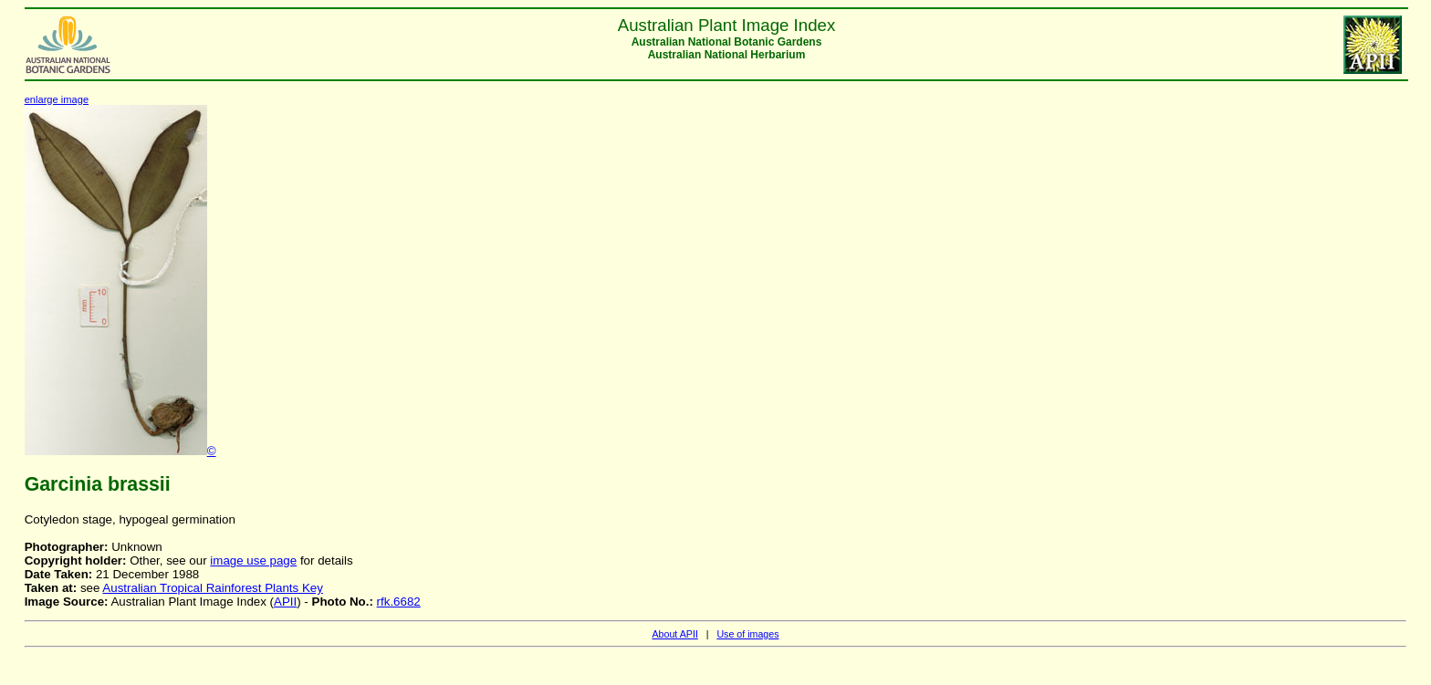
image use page (253, 560)
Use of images (747, 633)
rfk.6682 (399, 601)
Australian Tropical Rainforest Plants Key (212, 588)
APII (285, 601)
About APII (674, 633)
